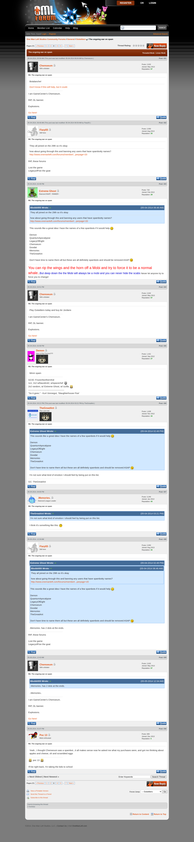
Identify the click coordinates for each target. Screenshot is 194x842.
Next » (71, 46)
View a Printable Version (39, 791)
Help (67, 28)
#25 (165, 346)
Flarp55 (87, 123)
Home (31, 28)
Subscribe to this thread (39, 797)
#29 (165, 657)
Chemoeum (88, 58)
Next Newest (50, 776)
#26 (165, 403)
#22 (165, 123)
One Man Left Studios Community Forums (46, 39)
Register (52, 34)
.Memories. (44, 498)
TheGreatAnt (89, 403)
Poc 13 (43, 735)
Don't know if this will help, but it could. (48, 87)
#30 (165, 729)
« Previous (40, 46)
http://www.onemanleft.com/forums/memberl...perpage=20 (58, 154)
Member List (43, 28)
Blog (75, 28)
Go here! (32, 112)
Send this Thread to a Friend (41, 794)
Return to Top (160, 814)
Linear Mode (161, 53)
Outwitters (81, 39)
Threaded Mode (148, 53)
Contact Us (61, 826)
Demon (40, 350)
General (70, 39)
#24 (165, 287)
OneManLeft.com (79, 826)
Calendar (57, 28)
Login (44, 34)
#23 (165, 184)
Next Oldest (35, 776)
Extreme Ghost (47, 191)
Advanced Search (160, 34)
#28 (165, 539)
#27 (165, 492)
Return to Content (141, 814)
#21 (165, 58)
